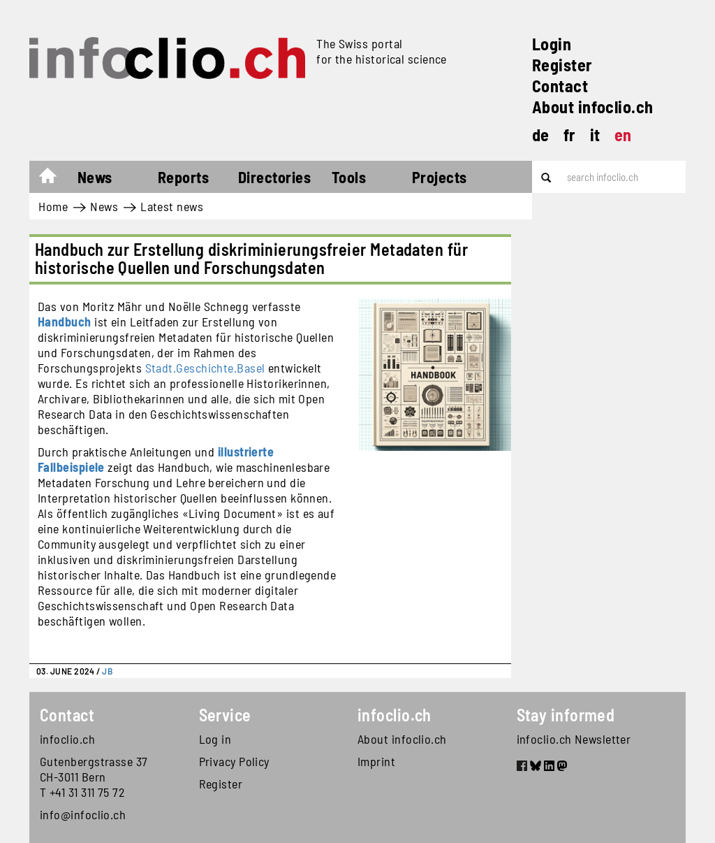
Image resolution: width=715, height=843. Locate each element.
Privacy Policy (234, 761)
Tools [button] (349, 177)
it (595, 134)
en (623, 134)
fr (569, 134)
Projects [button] (439, 177)
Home (55, 179)
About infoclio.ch (593, 106)
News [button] (95, 177)
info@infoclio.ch (83, 814)
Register (562, 65)
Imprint (376, 761)
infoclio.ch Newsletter (574, 739)
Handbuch (64, 321)
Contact (560, 85)
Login (551, 44)
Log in (215, 739)
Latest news (171, 206)
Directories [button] (274, 177)
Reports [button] (183, 177)
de (541, 134)
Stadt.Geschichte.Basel (205, 367)
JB (107, 671)
